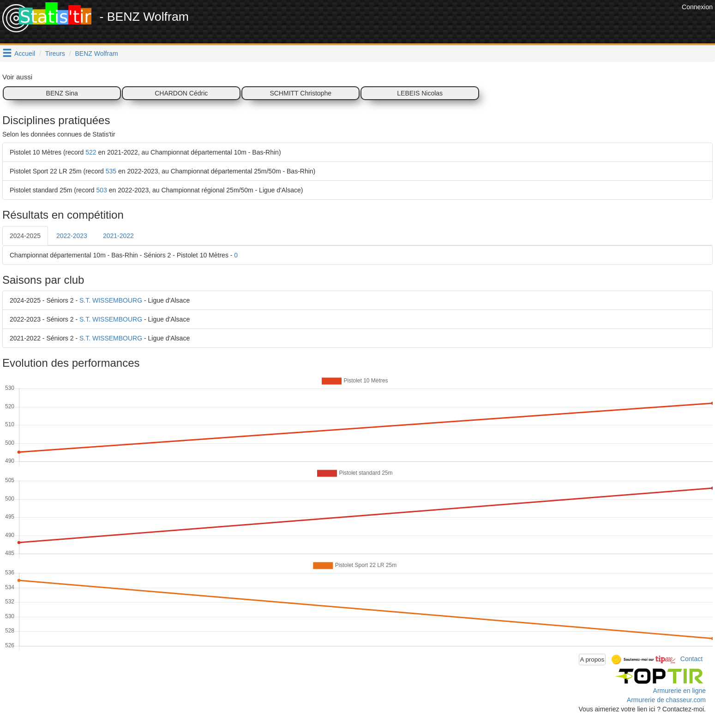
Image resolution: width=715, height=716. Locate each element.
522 (90, 152)
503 (101, 190)
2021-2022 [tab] (118, 235)
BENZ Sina (62, 93)
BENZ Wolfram (96, 53)
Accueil (24, 53)
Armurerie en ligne (679, 690)
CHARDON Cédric (181, 93)
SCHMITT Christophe (300, 93)
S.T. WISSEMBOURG (110, 300)
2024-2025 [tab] (25, 235)
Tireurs (55, 53)
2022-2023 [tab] (71, 235)
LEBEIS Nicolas (420, 93)
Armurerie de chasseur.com (666, 700)
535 (111, 171)
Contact (691, 658)
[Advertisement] (511, 23)
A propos (592, 659)
